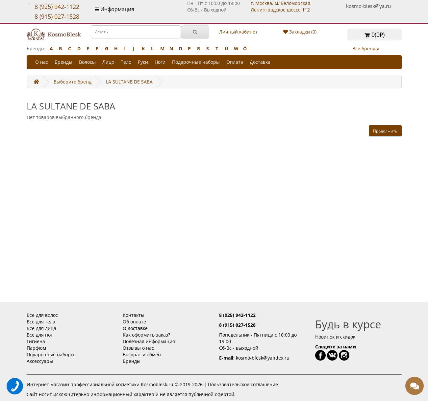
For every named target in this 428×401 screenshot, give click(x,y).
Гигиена (36, 341)
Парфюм (36, 348)
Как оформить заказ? (146, 335)
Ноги (160, 62)
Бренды (63, 62)
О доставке (135, 328)
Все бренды (365, 48)
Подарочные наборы (196, 62)
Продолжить (385, 131)
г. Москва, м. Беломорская (280, 6)
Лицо (108, 62)
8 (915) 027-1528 (57, 16)
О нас (41, 62)
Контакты (133, 315)
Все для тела (41, 321)
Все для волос (42, 315)
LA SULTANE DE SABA (129, 82)
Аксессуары (40, 361)
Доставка (260, 62)
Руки (143, 62)
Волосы (87, 62)
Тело (126, 62)
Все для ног (40, 335)
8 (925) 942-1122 (57, 7)
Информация (114, 9)
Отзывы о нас (138, 348)
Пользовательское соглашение (243, 384)
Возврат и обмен (142, 354)
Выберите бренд (72, 82)
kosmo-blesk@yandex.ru (263, 358)
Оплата (234, 62)
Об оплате (134, 321)
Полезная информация (149, 341)
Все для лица (41, 328)
